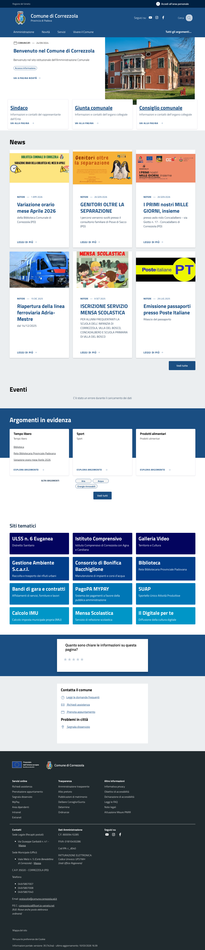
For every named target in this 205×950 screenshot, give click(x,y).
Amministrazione (23, 32)
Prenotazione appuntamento (27, 792)
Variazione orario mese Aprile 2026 (36, 207)
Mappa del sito (19, 930)
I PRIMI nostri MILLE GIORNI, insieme (166, 207)
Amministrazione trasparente (73, 786)
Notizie (21, 197)
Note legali (110, 807)
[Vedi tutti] (27, 79)
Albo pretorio (65, 792)
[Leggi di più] (27, 242)
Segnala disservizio (22, 797)
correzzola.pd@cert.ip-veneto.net (36, 905)
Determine (64, 807)
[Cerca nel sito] (189, 18)
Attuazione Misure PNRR (117, 812)
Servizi (61, 32)
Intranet (16, 812)
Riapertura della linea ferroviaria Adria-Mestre (41, 312)
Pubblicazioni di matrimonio (72, 797)
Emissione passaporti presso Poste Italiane (167, 309)
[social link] (147, 18)
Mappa (22, 845)
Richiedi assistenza (22, 786)
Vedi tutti (102, 495)
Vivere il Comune (83, 32)
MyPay (16, 802)
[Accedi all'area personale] (174, 4)
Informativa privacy (114, 786)
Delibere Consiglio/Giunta (71, 802)
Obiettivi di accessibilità (116, 792)
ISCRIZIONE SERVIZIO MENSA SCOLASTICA (104, 309)
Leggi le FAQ (111, 802)
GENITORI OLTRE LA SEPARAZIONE (102, 207)
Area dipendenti (20, 807)
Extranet (16, 817)
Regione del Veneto (21, 3)
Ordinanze (63, 812)
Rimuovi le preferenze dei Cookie (28, 939)
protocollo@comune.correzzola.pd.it (38, 899)
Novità (46, 32)
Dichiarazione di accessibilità (119, 797)
